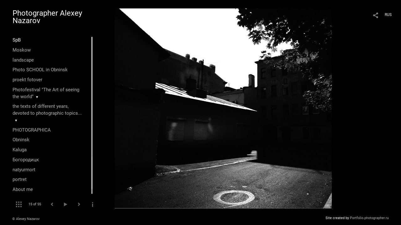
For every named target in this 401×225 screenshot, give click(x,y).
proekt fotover (27, 79)
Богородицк (26, 159)
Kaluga (20, 149)
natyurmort (24, 169)
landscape (23, 60)
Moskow (22, 50)
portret (20, 179)
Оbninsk (21, 139)
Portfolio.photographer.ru (369, 218)
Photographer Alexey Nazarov (47, 17)
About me (23, 189)
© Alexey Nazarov (25, 219)
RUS (388, 14)
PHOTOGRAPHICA (32, 130)
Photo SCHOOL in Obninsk (40, 69)
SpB (17, 40)
